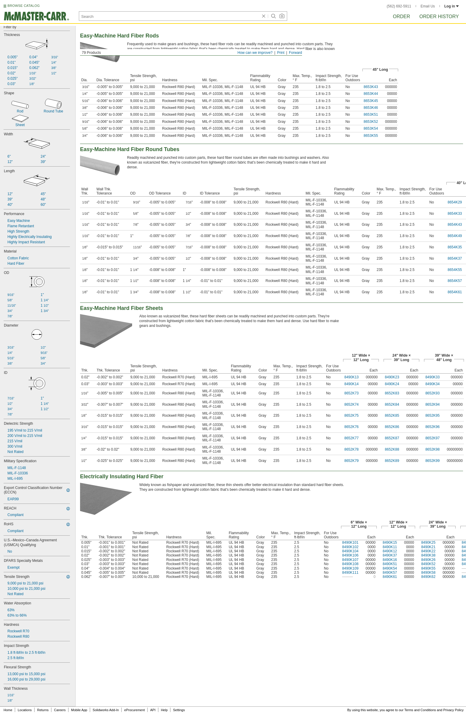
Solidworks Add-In (106, 710)
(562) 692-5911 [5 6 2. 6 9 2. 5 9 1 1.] (399, 6)
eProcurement (134, 710)
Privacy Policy (453, 710)
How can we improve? (255, 53)
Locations (25, 710)
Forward (295, 53)
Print (280, 53)
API (153, 710)
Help (164, 710)
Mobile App (79, 710)
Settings (179, 710)
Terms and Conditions (420, 710)
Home (8, 710)
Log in (451, 6)
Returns (43, 710)
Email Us (427, 6)
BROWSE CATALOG (23, 5)
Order (401, 16)
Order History (439, 16)
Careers (59, 710)
